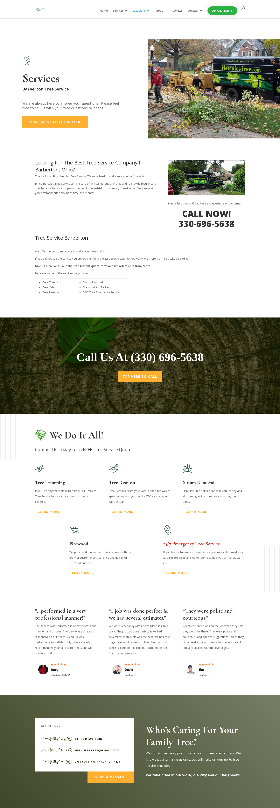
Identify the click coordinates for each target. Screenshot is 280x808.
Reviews (177, 10)
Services (118, 10)
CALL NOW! (206, 213)
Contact (193, 10)
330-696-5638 (206, 224)
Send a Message (110, 775)
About (159, 10)
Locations (139, 10)
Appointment (222, 10)
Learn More (48, 511)
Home (104, 10)
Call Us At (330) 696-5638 (55, 122)
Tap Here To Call (140, 381)
